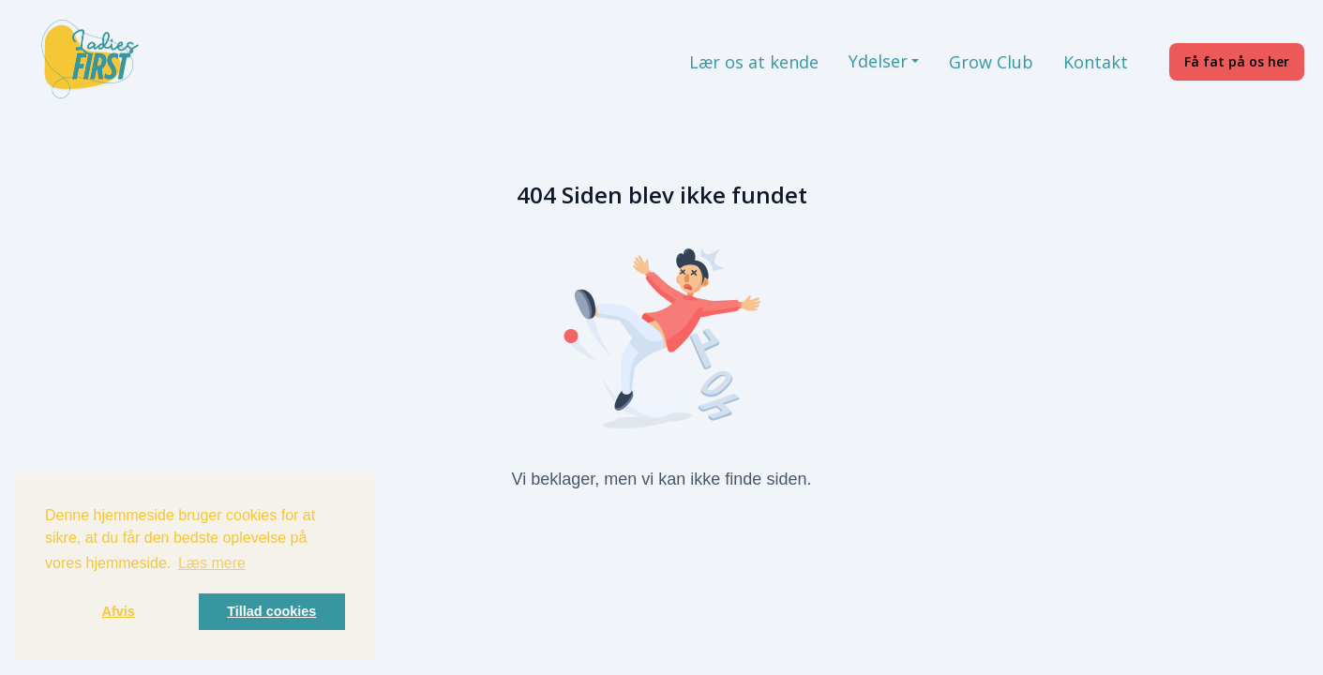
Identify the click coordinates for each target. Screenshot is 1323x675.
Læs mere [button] (212, 563)
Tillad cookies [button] (271, 611)
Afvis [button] (118, 611)
